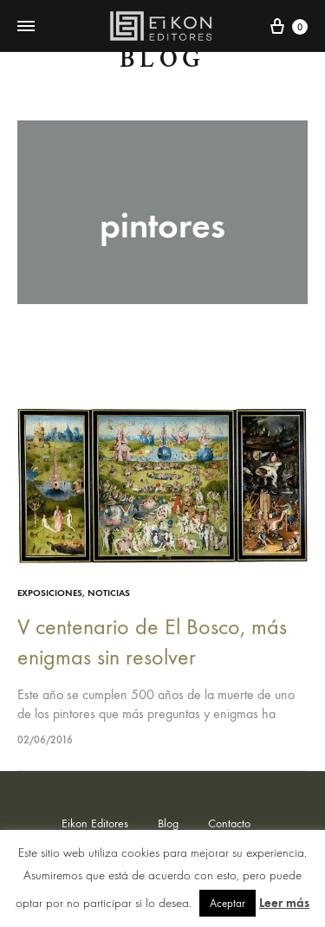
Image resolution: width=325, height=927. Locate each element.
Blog (162, 59)
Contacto (229, 823)
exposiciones (49, 593)
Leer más (284, 903)
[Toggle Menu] (26, 26)
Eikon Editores (95, 823)
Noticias (109, 593)
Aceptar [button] (227, 903)
